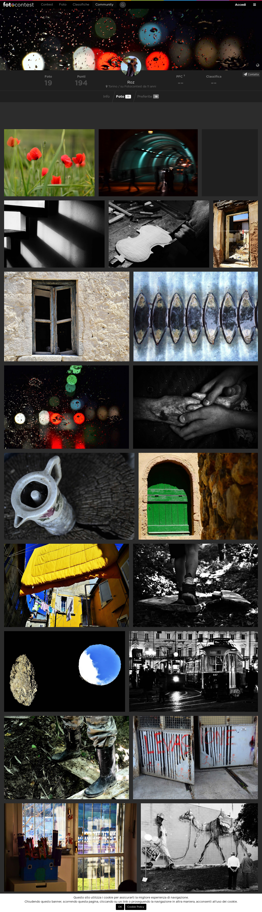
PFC (180, 76)
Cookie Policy (135, 907)
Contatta (251, 74)
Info (106, 96)
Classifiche (81, 4)
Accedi (240, 4)
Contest (47, 4)
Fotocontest (18, 4)
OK (120, 907)
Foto (63, 4)
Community (104, 4)
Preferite (148, 96)
